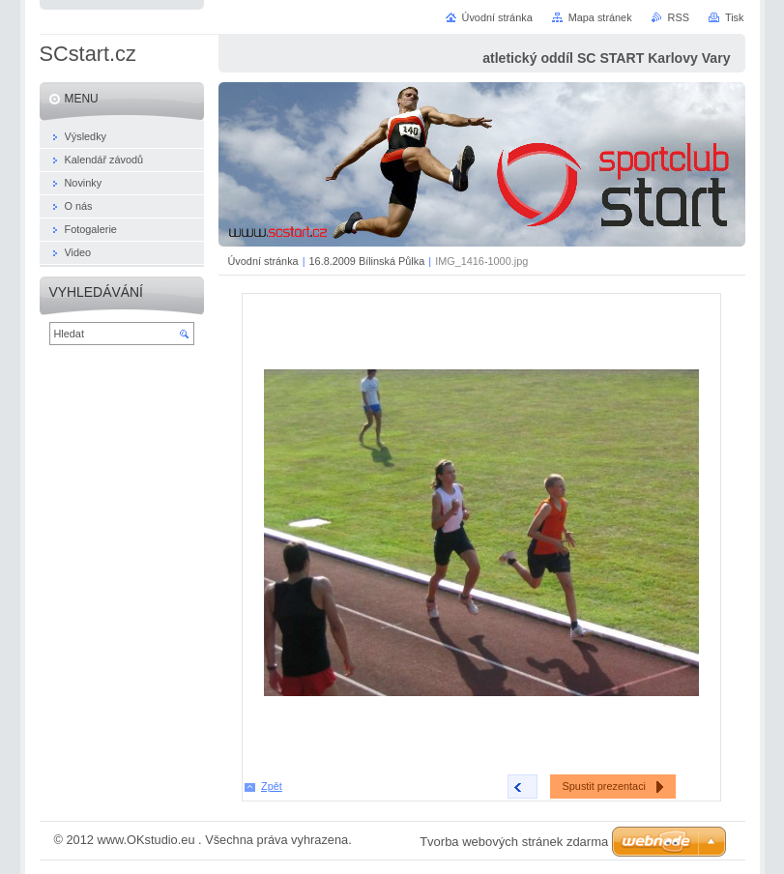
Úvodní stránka (263, 261)
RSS (678, 17)
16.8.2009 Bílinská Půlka (367, 261)
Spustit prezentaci (604, 786)
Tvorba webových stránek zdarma (514, 841)
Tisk (734, 17)
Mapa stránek (600, 17)
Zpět (271, 786)
